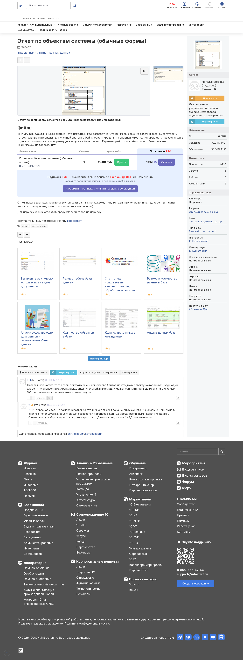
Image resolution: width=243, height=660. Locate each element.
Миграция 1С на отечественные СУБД (39, 601)
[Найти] (221, 451)
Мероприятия (193, 463)
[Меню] (20, 5)
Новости (30, 468)
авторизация (93, 433)
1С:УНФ (134, 521)
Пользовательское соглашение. (40, 623)
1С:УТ (133, 526)
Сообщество (33, 553)
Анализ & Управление (94, 463)
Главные (30, 474)
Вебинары (83, 552)
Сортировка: (98, 372)
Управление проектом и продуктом (93, 481)
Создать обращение (195, 583)
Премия (29, 496)
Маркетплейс (140, 499)
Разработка (32, 532)
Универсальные (140, 548)
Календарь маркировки (145, 565)
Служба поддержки (196, 542)
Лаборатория (35, 563)
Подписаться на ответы (33, 372)
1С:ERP (134, 510)
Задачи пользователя (39, 526)
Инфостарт (74, 220)
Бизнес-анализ (86, 468)
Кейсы (80, 541)
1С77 (132, 559)
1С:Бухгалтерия (140, 504)
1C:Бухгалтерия (198, 250)
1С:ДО (133, 543)
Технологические (88, 588)
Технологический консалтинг (44, 584)
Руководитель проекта (145, 479)
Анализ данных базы (161, 332)
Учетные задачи (35, 521)
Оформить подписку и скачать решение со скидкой (100, 188)
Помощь (183, 520)
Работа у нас (186, 526)
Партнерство (85, 547)
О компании (187, 499)
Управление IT (86, 494)
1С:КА (133, 515)
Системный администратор (205, 221)
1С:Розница (137, 532)
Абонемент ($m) (198, 309)
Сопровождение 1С (92, 514)
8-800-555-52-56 (190, 570)
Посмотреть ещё (99, 358)
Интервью (31, 485)
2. (29, 405)
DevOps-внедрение (37, 579)
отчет (25, 226)
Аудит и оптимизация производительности (39, 592)
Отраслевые (85, 577)
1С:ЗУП (134, 537)
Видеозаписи (193, 469)
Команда (82, 489)
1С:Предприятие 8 (199, 241)
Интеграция (32, 548)
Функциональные (36, 515)
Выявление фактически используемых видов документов (37, 282)
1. (28, 380)
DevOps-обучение (36, 568)
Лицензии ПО (85, 572)
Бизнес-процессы (89, 474)
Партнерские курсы (143, 490)
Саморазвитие (86, 505)
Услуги (81, 536)
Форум (188, 482)
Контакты (184, 531)
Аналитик (136, 474)
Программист (139, 468)
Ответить (41, 398)
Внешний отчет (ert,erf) (202, 231)
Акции (80, 519)
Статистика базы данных (203, 211)
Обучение (137, 463)
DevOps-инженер (141, 485)
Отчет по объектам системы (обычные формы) (81, 41)
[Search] (201, 451)
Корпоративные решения (97, 561)
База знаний (34, 505)
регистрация (76, 433)
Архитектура (85, 500)
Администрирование (38, 543)
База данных (33, 537)
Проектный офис (143, 579)
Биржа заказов (194, 475)
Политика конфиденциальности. (87, 623)
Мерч (186, 488)
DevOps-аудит (34, 573)
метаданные (39, 226)
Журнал (30, 463)
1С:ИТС (81, 525)
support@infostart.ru (192, 574)
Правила (183, 515)
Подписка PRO (34, 510)
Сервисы (82, 530)
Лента (28, 479)
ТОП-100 (30, 490)
